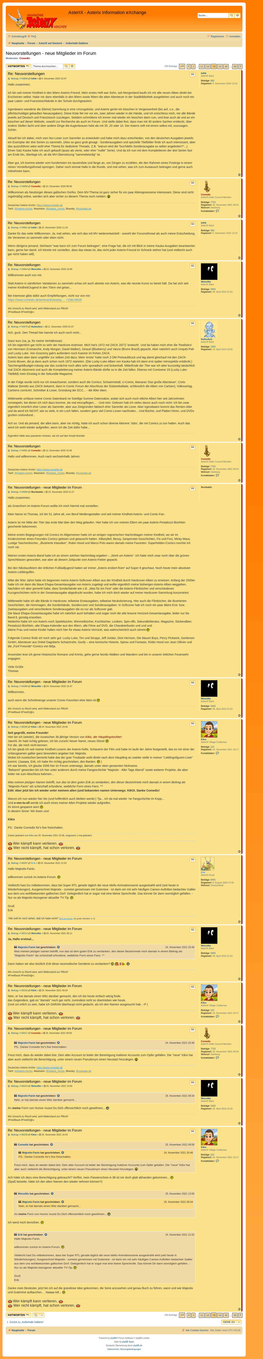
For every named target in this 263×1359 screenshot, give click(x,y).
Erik (203, 872)
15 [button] (226, 66)
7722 (213, 202)
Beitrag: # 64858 (18, 78)
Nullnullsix (206, 339)
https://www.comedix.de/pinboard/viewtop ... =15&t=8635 (45, 299)
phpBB (113, 1338)
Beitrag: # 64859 (18, 186)
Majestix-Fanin (26, 947)
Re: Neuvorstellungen (26, 74)
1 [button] (193, 66)
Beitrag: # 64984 (18, 492)
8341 (213, 879)
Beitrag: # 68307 (18, 863)
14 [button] (219, 66)
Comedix (25, 58)
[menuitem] (31, 36)
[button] (182, 66)
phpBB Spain (128, 1342)
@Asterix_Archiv (55, 208)
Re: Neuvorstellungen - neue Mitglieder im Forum (45, 487)
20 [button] (234, 66)
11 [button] (201, 66)
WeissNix (206, 281)
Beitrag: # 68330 (18, 1134)
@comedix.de (83, 208)
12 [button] (207, 66)
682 (212, 80)
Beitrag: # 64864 (18, 269)
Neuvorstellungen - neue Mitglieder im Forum (51, 53)
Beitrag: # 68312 (18, 933)
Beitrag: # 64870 (18, 326)
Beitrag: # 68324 (18, 1086)
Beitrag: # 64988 (18, 686)
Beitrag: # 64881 (18, 450)
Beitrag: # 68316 (18, 990)
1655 (213, 346)
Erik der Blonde (66, 919)
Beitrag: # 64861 (18, 227)
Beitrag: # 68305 (18, 727)
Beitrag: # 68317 (18, 1033)
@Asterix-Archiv (23, 208)
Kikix (203, 739)
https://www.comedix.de (50, 205)
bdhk (203, 73)
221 (212, 747)
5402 (213, 289)
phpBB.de (137, 1345)
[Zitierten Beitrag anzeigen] (58, 947)
